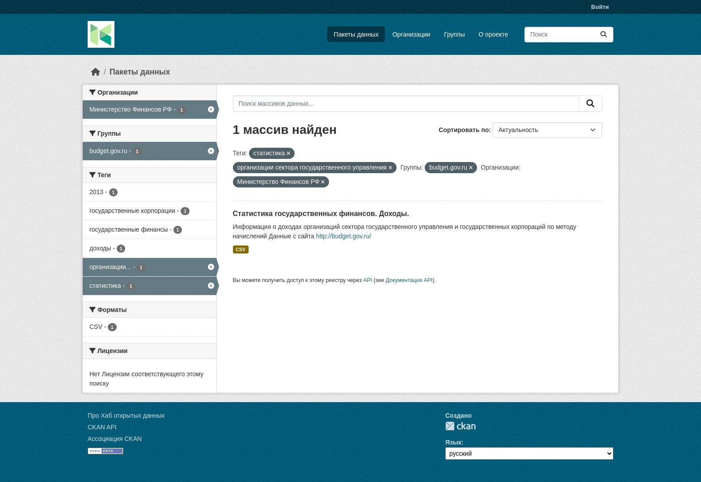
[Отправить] (603, 34)
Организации (412, 34)
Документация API (409, 280)
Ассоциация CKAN (115, 438)
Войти (600, 7)
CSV (240, 249)
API (367, 280)
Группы (454, 34)
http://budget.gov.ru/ (344, 236)
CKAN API (102, 427)
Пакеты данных (356, 34)
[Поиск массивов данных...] (568, 34)
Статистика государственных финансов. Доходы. (321, 213)
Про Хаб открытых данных (126, 415)
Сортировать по (464, 129)
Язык (453, 442)
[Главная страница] (95, 71)
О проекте (493, 34)
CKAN (460, 426)
